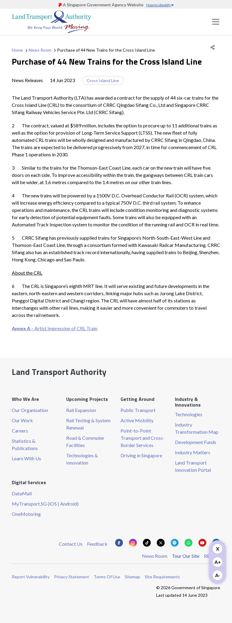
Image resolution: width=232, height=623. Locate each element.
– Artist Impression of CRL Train (54, 328)
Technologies (188, 414)
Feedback (97, 544)
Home (17, 50)
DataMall (22, 493)
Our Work (22, 420)
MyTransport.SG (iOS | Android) (45, 503)
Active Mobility (137, 420)
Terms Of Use (107, 576)
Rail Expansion (81, 410)
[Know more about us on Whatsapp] (188, 543)
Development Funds (195, 442)
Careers (20, 430)
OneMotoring (26, 514)
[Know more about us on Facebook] (119, 543)
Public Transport (138, 410)
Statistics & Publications (25, 444)
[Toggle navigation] (215, 22)
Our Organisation (30, 410)
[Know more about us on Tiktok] (147, 543)
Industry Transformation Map (196, 428)
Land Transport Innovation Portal (193, 466)
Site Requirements (162, 576)
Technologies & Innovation (82, 458)
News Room (40, 50)
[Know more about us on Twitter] (161, 543)
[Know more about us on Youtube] (202, 543)
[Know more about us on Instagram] (133, 543)
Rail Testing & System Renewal (88, 423)
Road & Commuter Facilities (85, 441)
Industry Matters (192, 452)
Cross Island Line (103, 80)
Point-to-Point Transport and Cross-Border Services (143, 438)
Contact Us (70, 544)
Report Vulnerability (31, 576)
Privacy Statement (71, 576)
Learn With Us (26, 458)
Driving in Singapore (141, 455)
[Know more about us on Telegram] (175, 543)
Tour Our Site (185, 556)
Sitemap (132, 576)
